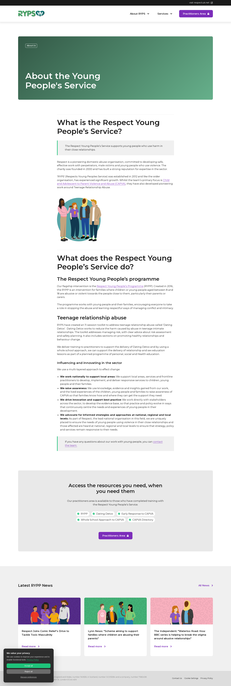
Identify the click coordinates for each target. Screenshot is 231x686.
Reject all (28, 671)
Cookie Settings (191, 678)
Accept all (28, 666)
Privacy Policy (207, 678)
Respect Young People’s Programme (120, 286)
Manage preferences (28, 677)
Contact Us (177, 678)
